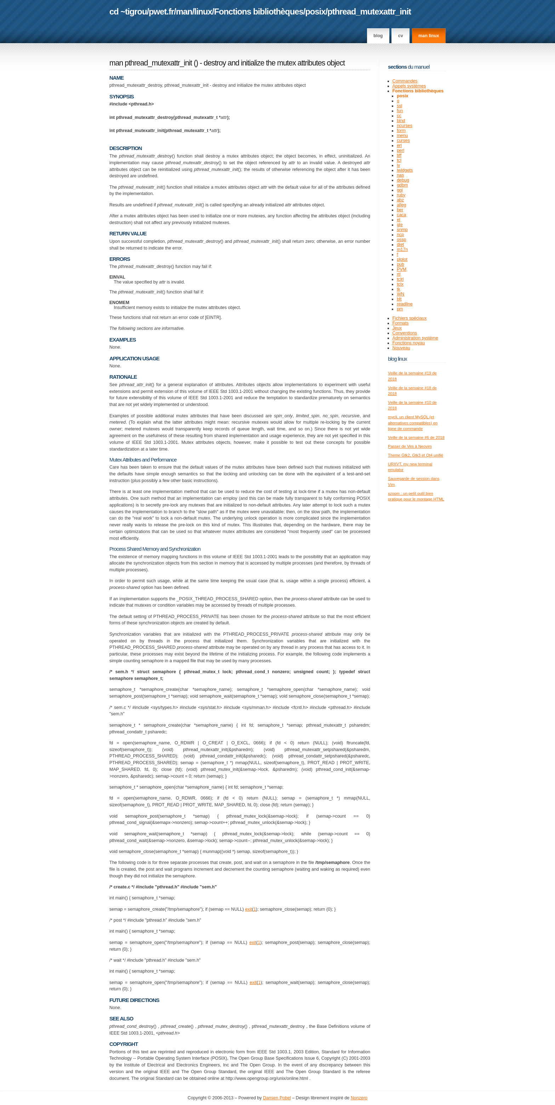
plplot (402, 259)
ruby (401, 195)
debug (403, 180)
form (401, 130)
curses (403, 140)
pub (400, 264)
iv (398, 165)
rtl (398, 274)
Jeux (397, 328)
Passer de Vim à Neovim (410, 446)
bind (401, 120)
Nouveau (401, 347)
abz (400, 199)
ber (400, 209)
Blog (378, 35)
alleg (401, 204)
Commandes (405, 81)
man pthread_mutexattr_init (150, 63)
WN (400, 294)
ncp (400, 234)
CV (400, 35)
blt (399, 299)
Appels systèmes (409, 86)
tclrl (400, 279)
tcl (399, 160)
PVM (401, 269)
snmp (402, 229)
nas (400, 175)
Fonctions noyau (409, 342)
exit (248, 909)
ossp (401, 239)
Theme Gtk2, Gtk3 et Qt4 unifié (415, 455)
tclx (400, 284)
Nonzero (359, 1097)
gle (400, 224)
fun (400, 110)
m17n (402, 249)
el (398, 219)
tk (398, 289)
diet (400, 244)
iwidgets (405, 170)
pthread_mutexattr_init (369, 11)
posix (315, 11)
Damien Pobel (277, 1097)
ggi (400, 190)
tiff (399, 155)
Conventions (405, 333)
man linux (428, 35)
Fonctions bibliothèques (258, 11)
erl (399, 145)
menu (402, 135)
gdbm (402, 185)
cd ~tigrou (128, 11)
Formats (401, 323)
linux (203, 11)
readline (405, 304)
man (184, 11)
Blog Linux (397, 359)
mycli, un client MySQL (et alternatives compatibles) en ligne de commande (412, 423)
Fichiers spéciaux (410, 318)
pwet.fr (161, 11)
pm (400, 309)
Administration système (415, 338)
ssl (399, 105)
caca (401, 214)
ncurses (404, 125)
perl (400, 150)
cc (399, 115)
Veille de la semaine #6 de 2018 (416, 437)
